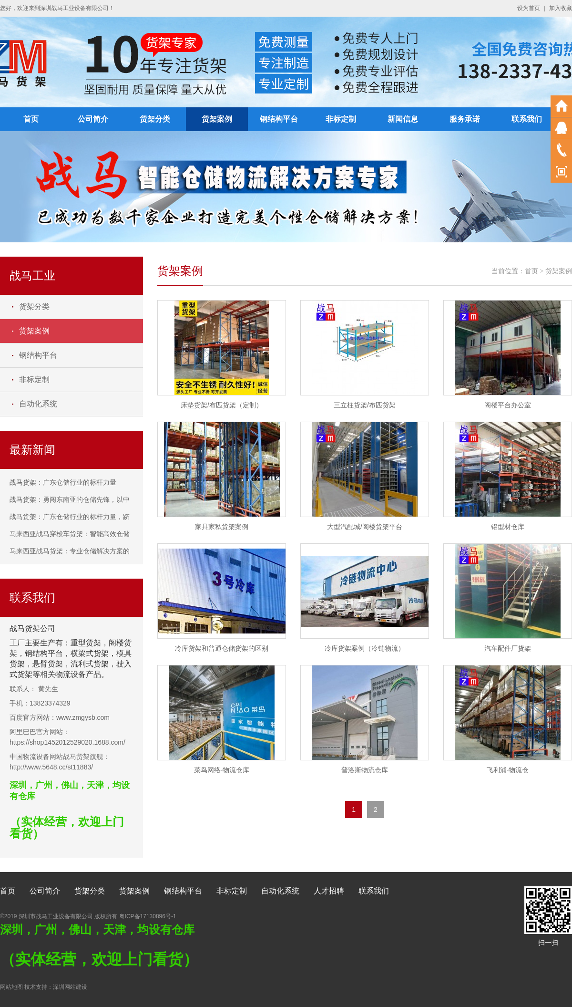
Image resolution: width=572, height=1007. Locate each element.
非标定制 (341, 119)
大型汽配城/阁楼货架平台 (364, 526)
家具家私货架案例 (221, 526)
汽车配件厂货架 (507, 648)
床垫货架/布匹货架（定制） (222, 405)
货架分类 (155, 119)
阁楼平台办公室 (507, 405)
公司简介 (93, 119)
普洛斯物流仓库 (364, 770)
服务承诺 (464, 119)
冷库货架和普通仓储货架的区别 (221, 648)
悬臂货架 (47, 664)
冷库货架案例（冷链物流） (365, 648)
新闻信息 (403, 119)
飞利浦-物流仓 (508, 770)
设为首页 (528, 8)
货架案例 (217, 119)
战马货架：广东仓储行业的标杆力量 (63, 482)
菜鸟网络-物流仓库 (222, 770)
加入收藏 (560, 8)
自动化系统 (38, 404)
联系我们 (526, 119)
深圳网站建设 (70, 987)
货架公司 (40, 628)
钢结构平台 (279, 119)
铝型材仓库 (507, 526)
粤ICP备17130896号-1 (147, 916)
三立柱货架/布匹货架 (365, 405)
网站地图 (11, 987)
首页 (31, 119)
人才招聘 (329, 891)
